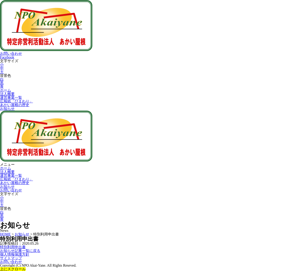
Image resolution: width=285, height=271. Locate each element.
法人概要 (7, 94)
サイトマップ (11, 258)
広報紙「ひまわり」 (16, 101)
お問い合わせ (11, 53)
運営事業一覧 (11, 98)
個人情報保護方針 (14, 254)
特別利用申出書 (13, 247)
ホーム (5, 90)
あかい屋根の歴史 (14, 105)
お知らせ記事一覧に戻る (20, 251)
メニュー (7, 164)
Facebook (7, 57)
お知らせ (7, 109)
